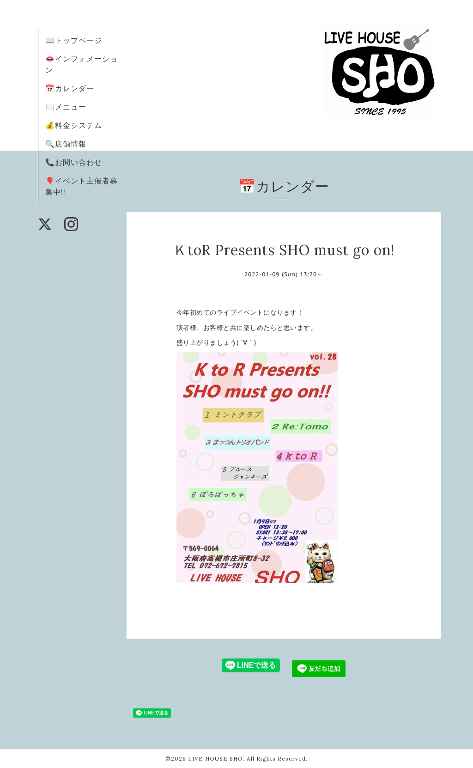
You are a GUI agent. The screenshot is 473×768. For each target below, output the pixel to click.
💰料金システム (73, 125)
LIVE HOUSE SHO (215, 758)
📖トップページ (73, 40)
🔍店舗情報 (65, 143)
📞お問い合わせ (73, 162)
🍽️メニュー (65, 106)
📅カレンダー (69, 88)
